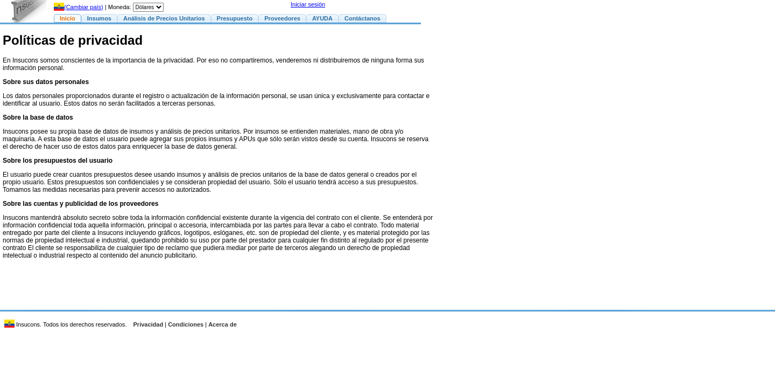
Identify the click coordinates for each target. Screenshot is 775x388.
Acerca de (222, 324)
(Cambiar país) (78, 7)
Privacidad (148, 324)
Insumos (99, 18)
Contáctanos (362, 18)
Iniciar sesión (308, 4)
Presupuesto (235, 18)
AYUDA (322, 18)
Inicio (67, 18)
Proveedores (282, 18)
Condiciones (185, 324)
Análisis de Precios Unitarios (164, 18)
